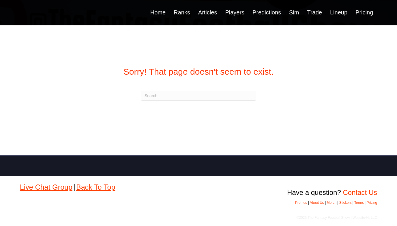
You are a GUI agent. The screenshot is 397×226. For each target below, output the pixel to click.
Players (234, 12)
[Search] (198, 96)
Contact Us (360, 192)
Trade (314, 12)
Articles (207, 12)
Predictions (266, 12)
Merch (331, 203)
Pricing (364, 12)
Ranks (182, 12)
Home (158, 12)
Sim (294, 12)
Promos (301, 203)
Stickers (345, 203)
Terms (359, 203)
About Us (317, 203)
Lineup (338, 12)
